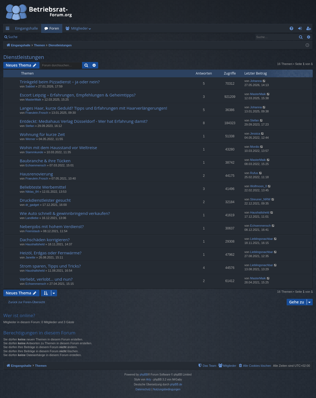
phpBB (144, 374)
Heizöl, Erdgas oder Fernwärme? (50, 252)
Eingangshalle (26, 28)
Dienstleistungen (23, 57)
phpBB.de (176, 384)
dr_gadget (32, 204)
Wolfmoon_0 (258, 186)
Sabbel (30, 86)
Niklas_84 (32, 191)
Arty (148, 379)
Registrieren (58, 37)
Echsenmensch (36, 165)
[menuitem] (291, 28)
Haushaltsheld (259, 212)
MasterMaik (33, 99)
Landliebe (32, 218)
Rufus (254, 173)
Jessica (255, 133)
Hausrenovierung (36, 174)
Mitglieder (79, 28)
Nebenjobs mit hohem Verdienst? (52, 226)
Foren (54, 28)
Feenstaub (33, 231)
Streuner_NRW (260, 199)
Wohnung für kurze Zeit (42, 134)
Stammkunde (34, 152)
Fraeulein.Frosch (37, 112)
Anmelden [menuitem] (301, 29)
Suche (13, 37)
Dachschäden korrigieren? (45, 239)
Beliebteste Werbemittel (43, 187)
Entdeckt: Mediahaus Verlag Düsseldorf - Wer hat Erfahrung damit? (84, 121)
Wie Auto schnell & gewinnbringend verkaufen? (65, 213)
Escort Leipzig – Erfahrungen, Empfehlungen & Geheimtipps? (78, 95)
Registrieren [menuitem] (310, 29)
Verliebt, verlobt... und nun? (46, 279)
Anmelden (33, 37)
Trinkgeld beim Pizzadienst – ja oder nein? (60, 81)
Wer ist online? (19, 315)
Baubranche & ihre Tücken (45, 160)
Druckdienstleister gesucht (45, 200)
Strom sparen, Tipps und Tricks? (50, 266)
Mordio (254, 146)
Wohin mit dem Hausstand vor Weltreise (58, 147)
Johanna (256, 81)
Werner (30, 139)
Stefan (30, 125)
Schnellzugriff (8, 29)
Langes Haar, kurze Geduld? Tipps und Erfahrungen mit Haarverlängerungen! (93, 108)
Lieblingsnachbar (261, 238)
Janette (30, 257)
